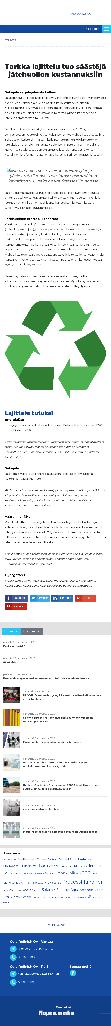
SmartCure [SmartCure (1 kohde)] (36, 897)
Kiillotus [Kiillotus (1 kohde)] (24, 874)
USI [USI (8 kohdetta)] (89, 896)
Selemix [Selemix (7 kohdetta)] (49, 889)
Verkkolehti (80, 14)
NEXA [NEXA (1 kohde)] (78, 874)
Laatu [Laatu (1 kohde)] (30, 874)
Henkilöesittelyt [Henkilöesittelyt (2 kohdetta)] (68, 866)
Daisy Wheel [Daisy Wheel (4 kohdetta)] (37, 859)
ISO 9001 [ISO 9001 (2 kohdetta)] (15, 873)
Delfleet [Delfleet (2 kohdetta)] (52, 859)
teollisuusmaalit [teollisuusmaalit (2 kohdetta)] (51, 897)
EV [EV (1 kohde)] (20, 866)
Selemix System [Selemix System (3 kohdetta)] (20, 897)
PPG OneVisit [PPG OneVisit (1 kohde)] (37, 883)
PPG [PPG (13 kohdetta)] (86, 873)
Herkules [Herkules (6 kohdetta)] (94, 866)
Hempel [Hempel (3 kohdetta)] (52, 865)
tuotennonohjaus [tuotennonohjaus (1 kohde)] (68, 897)
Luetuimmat (31, 631)
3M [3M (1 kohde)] (4, 860)
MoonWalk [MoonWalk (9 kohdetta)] (64, 873)
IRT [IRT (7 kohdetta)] (6, 873)
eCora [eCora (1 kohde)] (90, 860)
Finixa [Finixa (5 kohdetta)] (27, 866)
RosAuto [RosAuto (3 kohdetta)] (27, 890)
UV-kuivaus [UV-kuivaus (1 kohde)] (98, 897)
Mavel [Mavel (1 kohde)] (41, 874)
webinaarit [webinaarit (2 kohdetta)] (9, 902)
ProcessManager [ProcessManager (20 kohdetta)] (82, 882)
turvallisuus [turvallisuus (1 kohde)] (81, 897)
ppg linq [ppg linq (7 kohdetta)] (23, 882)
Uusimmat (11, 631)
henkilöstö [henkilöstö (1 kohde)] (82, 866)
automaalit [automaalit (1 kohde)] (11, 860)
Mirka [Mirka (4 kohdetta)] (49, 873)
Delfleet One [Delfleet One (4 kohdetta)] (67, 859)
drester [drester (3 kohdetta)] (82, 859)
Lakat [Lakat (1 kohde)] (36, 874)
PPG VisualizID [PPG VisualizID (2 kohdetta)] (53, 882)
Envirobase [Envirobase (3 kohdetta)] (10, 865)
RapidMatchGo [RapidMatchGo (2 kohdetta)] (12, 890)
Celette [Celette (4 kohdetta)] (22, 859)
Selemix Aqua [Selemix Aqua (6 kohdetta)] (67, 890)
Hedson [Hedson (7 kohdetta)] (39, 865)
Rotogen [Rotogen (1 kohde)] (37, 890)
